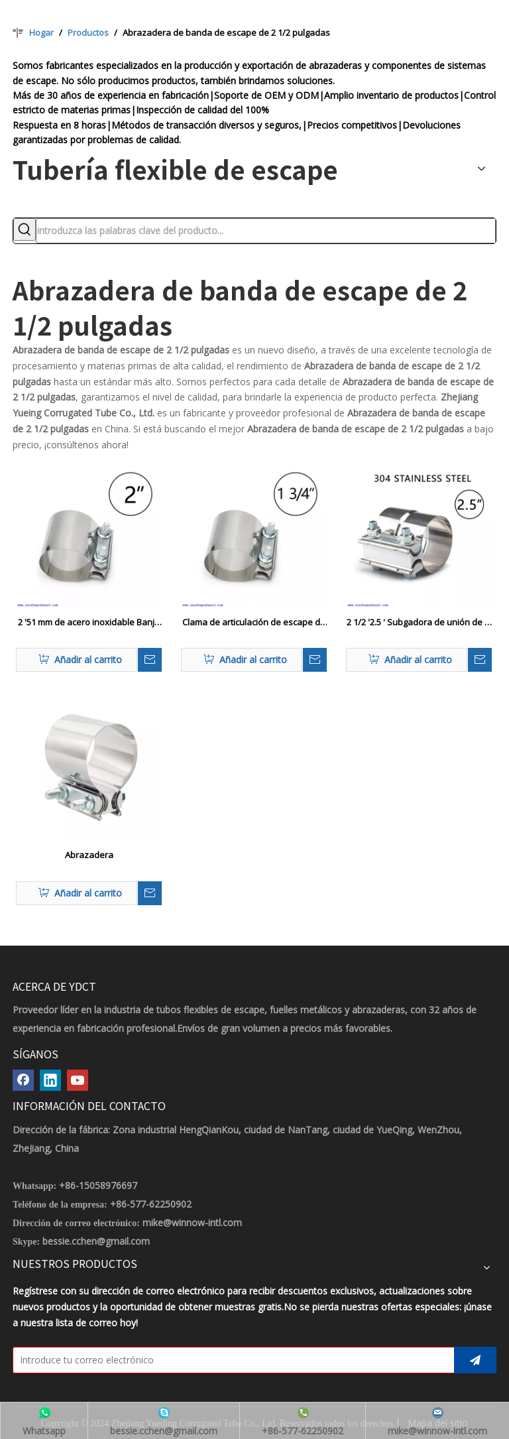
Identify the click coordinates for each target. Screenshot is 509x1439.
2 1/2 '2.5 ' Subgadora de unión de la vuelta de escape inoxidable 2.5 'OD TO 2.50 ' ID (419, 622)
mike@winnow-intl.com (192, 1222)
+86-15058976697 (98, 1185)
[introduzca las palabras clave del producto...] (266, 230)
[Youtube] (77, 1080)
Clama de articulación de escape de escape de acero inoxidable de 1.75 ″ (253, 622)
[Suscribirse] (475, 1360)
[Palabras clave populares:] (24, 229)
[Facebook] (23, 1080)
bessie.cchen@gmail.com (96, 1241)
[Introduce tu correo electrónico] (230, 1360)
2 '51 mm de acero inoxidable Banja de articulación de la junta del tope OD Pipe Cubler (89, 622)
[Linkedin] (50, 1080)
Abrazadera (89, 855)
